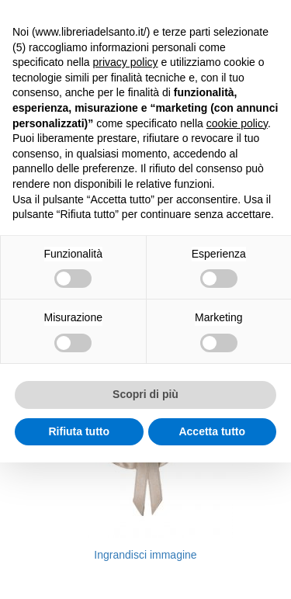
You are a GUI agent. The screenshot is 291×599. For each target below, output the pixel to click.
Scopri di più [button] (145, 394)
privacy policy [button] (125, 62)
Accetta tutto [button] (211, 431)
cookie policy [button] (237, 123)
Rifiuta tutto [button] (78, 431)
